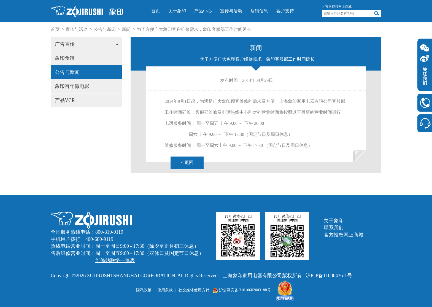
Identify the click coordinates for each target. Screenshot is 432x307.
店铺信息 (259, 11)
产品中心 (203, 11)
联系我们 (334, 227)
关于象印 (177, 11)
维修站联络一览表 (115, 260)
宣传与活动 (231, 11)
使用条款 (165, 290)
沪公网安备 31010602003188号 (241, 290)
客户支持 (285, 11)
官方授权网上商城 (343, 235)
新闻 (126, 29)
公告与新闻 (105, 29)
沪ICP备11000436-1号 (329, 275)
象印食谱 (65, 58)
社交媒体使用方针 (194, 290)
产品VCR (65, 100)
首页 (155, 11)
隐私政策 (144, 290)
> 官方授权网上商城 (337, 7)
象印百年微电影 (72, 86)
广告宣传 (86, 44)
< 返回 (187, 162)
